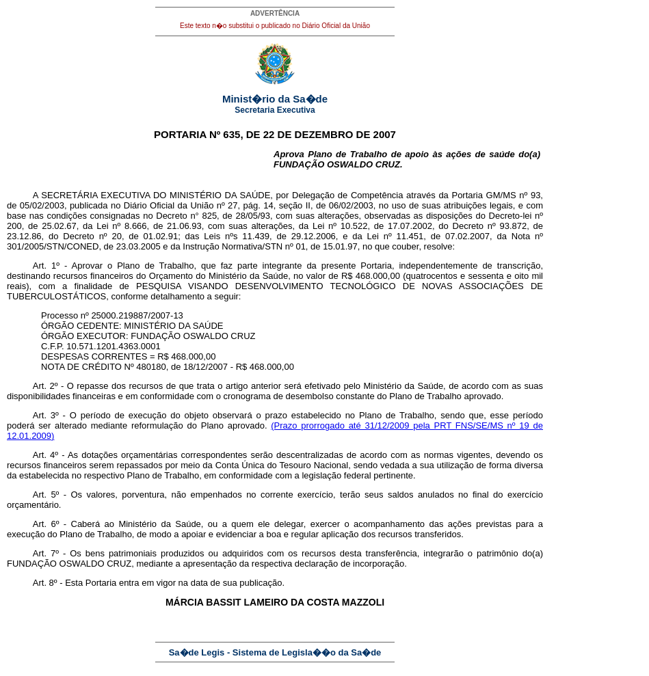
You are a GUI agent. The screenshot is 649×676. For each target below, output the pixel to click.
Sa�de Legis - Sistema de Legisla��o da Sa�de (275, 652)
